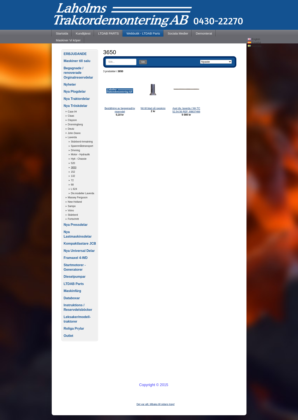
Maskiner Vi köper (68, 40)
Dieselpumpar (75, 276)
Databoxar (72, 298)
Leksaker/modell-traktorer (77, 319)
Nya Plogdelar (75, 91)
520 (73, 163)
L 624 (74, 189)
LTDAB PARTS (108, 33)
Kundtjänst (83, 33)
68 (72, 184)
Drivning (75, 150)
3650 (74, 167)
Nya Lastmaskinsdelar (78, 234)
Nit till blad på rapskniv (153, 108)
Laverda (72, 137)
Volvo (71, 210)
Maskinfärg (72, 291)
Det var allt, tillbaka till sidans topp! (156, 404)
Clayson (72, 120)
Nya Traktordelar (77, 99)
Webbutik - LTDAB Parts (143, 33)
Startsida (62, 33)
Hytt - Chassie (79, 158)
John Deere (74, 133)
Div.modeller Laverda (82, 193)
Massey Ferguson (78, 197)
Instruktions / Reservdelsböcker (78, 307)
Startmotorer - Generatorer (75, 267)
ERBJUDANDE (75, 54)
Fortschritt (73, 219)
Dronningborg (75, 124)
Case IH (72, 111)
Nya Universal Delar (79, 250)
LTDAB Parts (74, 284)
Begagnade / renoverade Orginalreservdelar (78, 72)
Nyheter (70, 84)
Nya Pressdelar (76, 224)
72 (72, 180)
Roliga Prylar (74, 328)
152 (73, 171)
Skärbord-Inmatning (82, 141)
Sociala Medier (178, 33)
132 (73, 176)
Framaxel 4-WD (76, 258)
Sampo (72, 206)
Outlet (68, 335)
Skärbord (73, 214)
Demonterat (204, 33)
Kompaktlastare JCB (80, 243)
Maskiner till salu (77, 61)
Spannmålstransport (82, 146)
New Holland (75, 201)
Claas (71, 115)
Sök (143, 62)
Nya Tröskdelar (76, 106)
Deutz (71, 128)
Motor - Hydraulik (80, 154)
